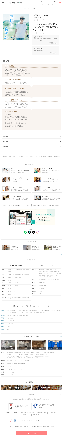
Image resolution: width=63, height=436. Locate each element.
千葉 (40, 283)
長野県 (16, 286)
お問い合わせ (54, 413)
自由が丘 (41, 276)
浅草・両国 (48, 277)
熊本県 (16, 298)
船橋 (44, 283)
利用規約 (13, 413)
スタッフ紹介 (27, 205)
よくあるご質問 (46, 413)
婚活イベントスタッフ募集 (38, 205)
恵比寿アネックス (21, 355)
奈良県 (23, 275)
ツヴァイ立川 (25, 357)
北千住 (43, 274)
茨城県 (24, 270)
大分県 (19, 298)
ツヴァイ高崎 (10, 375)
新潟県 (9, 286)
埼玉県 (20, 270)
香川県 (9, 295)
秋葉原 (40, 274)
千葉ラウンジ (10, 364)
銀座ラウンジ (20, 353)
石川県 (13, 289)
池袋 (50, 272)
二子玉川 (56, 274)
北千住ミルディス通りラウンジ (41, 355)
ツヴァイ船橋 (22, 364)
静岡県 (13, 278)
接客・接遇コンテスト (52, 205)
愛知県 (9, 278)
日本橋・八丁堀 (53, 276)
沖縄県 (9, 299)
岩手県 (9, 283)
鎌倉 (58, 280)
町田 (53, 274)
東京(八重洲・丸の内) (52, 270)
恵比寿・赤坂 (42, 272)
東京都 (9, 270)
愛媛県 (13, 295)
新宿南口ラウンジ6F (11, 355)
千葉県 (17, 270)
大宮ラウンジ (10, 367)
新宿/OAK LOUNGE (29, 355)
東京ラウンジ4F (45, 353)
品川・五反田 (54, 272)
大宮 (40, 286)
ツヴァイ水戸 (20, 370)
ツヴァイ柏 (16, 364)
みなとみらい (44, 280)
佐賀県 (13, 298)
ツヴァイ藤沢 (27, 361)
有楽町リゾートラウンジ (36, 353)
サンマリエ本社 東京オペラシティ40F (29, 358)
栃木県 (27, 270)
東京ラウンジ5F (27, 353)
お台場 (44, 276)
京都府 (13, 275)
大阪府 (9, 275)
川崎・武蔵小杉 (51, 280)
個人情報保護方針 (36, 413)
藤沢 (56, 280)
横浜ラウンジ (10, 361)
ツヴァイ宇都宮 (10, 372)
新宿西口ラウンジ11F (12, 353)
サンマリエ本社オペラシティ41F (14, 357)
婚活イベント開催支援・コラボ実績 (14, 205)
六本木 (46, 272)
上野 (58, 272)
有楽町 (42, 270)
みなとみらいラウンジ (19, 361)
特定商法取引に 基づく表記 (23, 413)
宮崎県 (23, 298)
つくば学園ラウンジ (11, 370)
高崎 (40, 294)
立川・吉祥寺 (49, 274)
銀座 (46, 270)
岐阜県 (16, 278)
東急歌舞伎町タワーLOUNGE (13, 358)
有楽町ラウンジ (53, 353)
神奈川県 (14, 270)
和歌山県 (27, 275)
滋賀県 (19, 275)
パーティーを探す (31, 433)
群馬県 (9, 272)
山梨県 (13, 286)
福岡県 (9, 298)
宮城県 (13, 283)
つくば (40, 289)
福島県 (16, 283)
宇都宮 (40, 292)
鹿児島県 (27, 298)
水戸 (43, 289)
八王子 (48, 276)
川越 (42, 286)
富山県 (9, 289)
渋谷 (60, 274)
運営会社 (7, 413)
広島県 (13, 292)
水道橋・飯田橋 (42, 277)
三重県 (19, 278)
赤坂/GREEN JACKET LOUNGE (42, 357)
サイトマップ (31, 415)
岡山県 (9, 292)
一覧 (61, 254)
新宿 (40, 270)
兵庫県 (16, 275)
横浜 (40, 280)
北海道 (9, 281)
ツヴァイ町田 (32, 357)
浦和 (45, 286)
